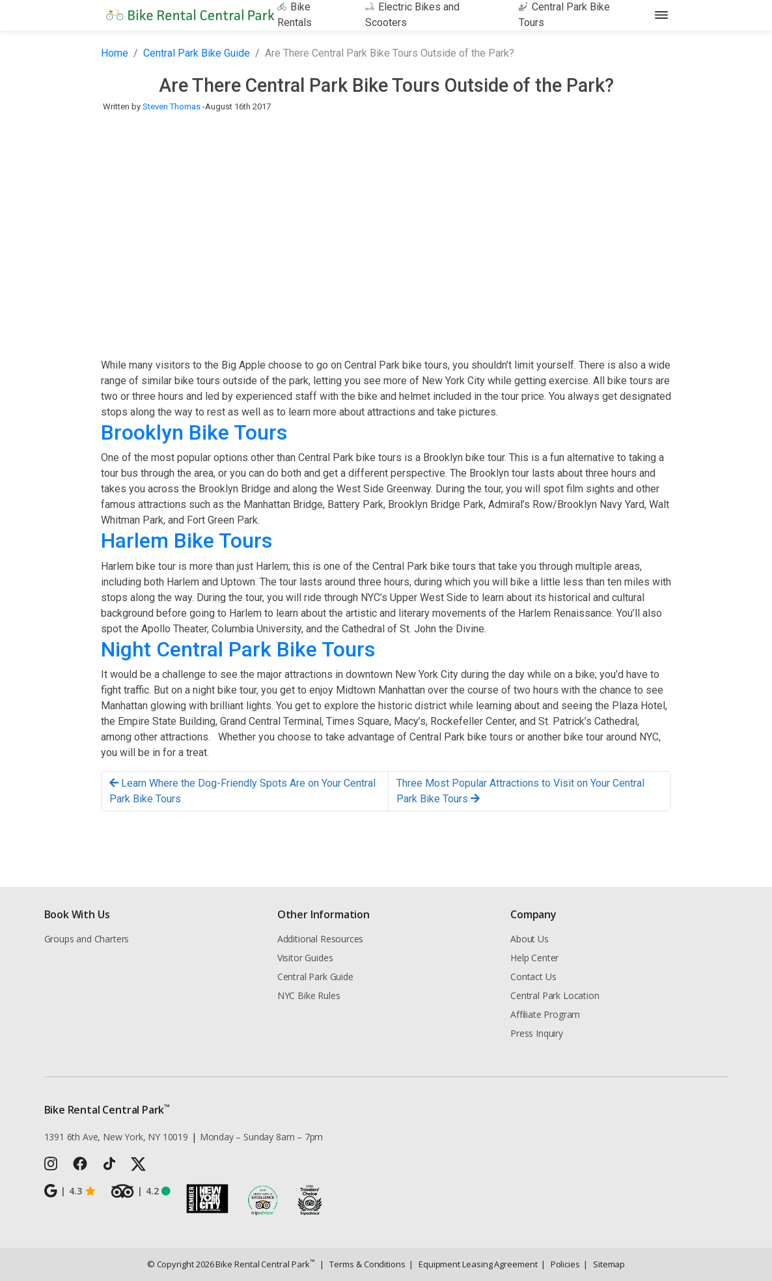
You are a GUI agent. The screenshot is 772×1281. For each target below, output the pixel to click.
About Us (529, 939)
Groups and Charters (87, 939)
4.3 (70, 1191)
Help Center (534, 957)
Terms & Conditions (362, 1264)
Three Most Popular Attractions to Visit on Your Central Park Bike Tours (520, 791)
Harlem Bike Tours (186, 540)
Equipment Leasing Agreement (473, 1264)
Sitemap (604, 1264)
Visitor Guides (305, 957)
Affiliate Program (545, 1014)
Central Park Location (554, 995)
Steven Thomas (171, 106)
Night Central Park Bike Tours (238, 649)
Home (114, 53)
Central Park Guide (315, 976)
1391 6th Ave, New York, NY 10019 (116, 1137)
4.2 (141, 1191)
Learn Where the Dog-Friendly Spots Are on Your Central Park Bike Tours (242, 791)
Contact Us (533, 976)
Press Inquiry (536, 1033)
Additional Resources (320, 939)
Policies (560, 1264)
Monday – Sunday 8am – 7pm (262, 1137)
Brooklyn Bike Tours (194, 432)
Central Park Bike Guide (196, 53)
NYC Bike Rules (308, 995)
